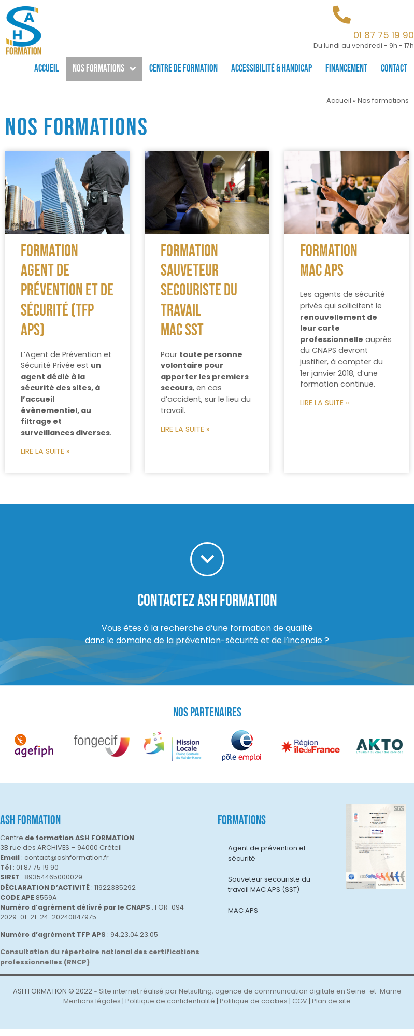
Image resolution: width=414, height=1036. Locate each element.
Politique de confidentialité (170, 1008)
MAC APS (243, 917)
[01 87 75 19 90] (342, 14)
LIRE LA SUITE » (45, 458)
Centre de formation (183, 69)
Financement (346, 69)
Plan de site (331, 1008)
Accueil (46, 69)
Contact (394, 69)
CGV (299, 1008)
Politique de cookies (254, 1008)
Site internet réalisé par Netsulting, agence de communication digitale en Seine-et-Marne (250, 998)
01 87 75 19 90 (383, 35)
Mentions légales (92, 1008)
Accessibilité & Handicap (271, 69)
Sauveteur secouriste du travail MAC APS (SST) (269, 891)
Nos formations (104, 69)
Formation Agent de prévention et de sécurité (67, 288)
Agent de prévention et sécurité (267, 860)
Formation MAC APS (329, 268)
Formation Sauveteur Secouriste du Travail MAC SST (199, 298)
